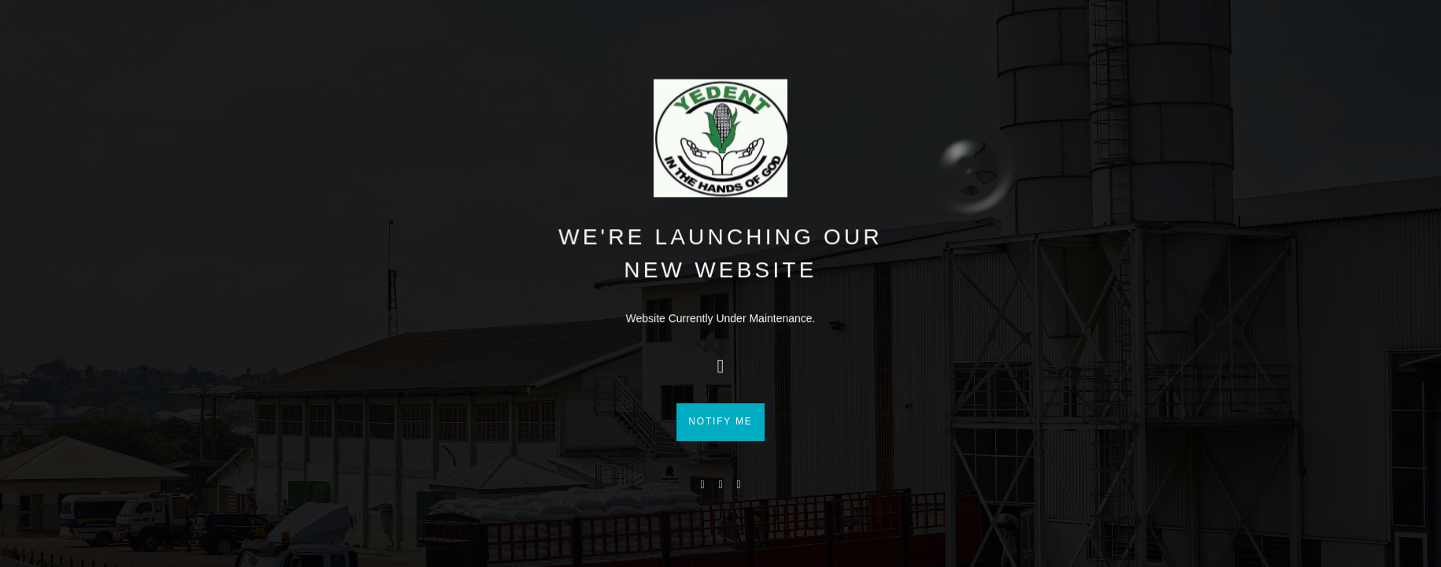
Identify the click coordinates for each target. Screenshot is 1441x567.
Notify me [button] (720, 454)
